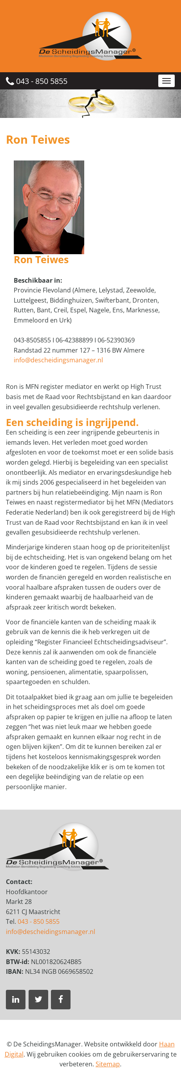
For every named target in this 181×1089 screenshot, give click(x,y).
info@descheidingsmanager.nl (58, 360)
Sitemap (108, 1064)
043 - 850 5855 (36, 81)
